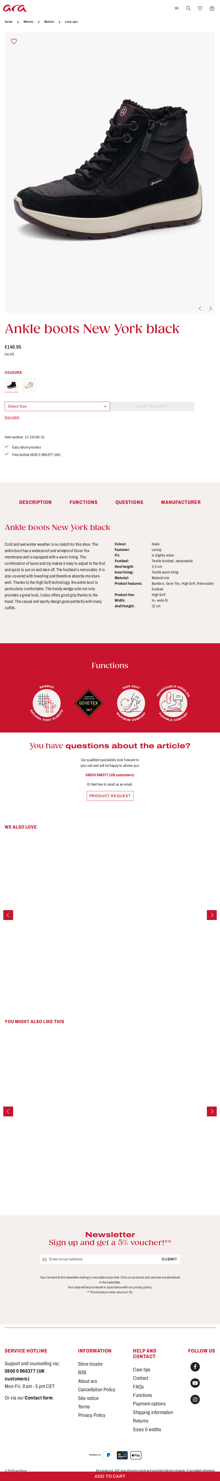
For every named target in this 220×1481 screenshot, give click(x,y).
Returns (140, 1421)
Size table (12, 417)
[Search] (188, 8)
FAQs (138, 1387)
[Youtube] (195, 1383)
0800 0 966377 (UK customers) (110, 775)
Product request (110, 796)
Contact (140, 1378)
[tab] (35, 502)
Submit (169, 1259)
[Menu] (176, 8)
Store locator (90, 1364)
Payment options (149, 1404)
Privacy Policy (92, 1415)
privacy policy (142, 1287)
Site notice (88, 1398)
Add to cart (110, 1476)
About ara (87, 1381)
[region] (110, 172)
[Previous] (200, 308)
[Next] (210, 308)
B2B (82, 1372)
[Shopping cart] (212, 8)
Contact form (39, 1398)
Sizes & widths (147, 1429)
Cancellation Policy (96, 1389)
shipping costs (136, 1470)
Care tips (142, 1369)
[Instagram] (195, 1399)
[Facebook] (195, 1367)
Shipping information (153, 1412)
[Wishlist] (200, 8)
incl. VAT (10, 353)
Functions (142, 1395)
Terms (84, 1407)
